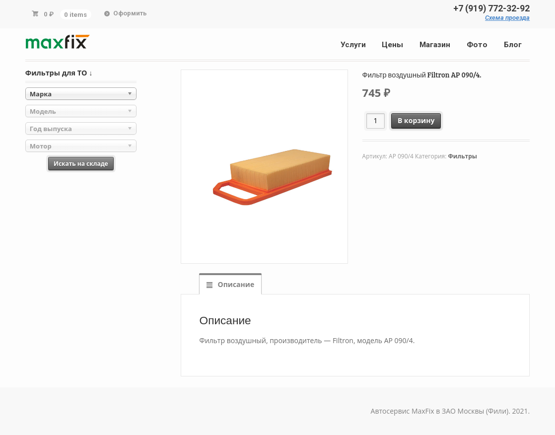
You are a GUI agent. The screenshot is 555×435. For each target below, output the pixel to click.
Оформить (130, 13)
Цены (392, 44)
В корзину (416, 120)
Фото (477, 44)
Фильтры (462, 156)
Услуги (353, 44)
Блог (513, 44)
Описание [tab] (235, 284)
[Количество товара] (375, 121)
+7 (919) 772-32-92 (491, 8)
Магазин (434, 44)
